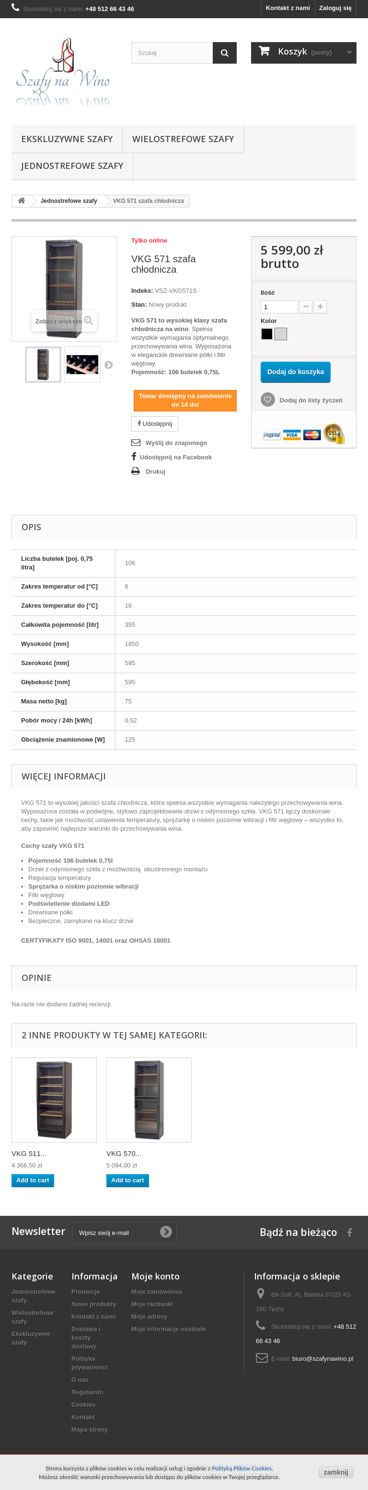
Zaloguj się (335, 7)
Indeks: (142, 290)
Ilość (268, 292)
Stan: (139, 304)
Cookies (83, 1404)
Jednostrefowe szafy (72, 165)
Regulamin (87, 1392)
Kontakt (82, 1417)
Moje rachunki (152, 1304)
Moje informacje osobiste (168, 1329)
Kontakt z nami (288, 7)
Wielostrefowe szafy (183, 139)
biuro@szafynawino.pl (322, 1358)
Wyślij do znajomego (176, 442)
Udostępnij (155, 423)
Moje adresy (149, 1316)
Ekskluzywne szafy (67, 139)
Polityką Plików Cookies (242, 1468)
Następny (108, 364)
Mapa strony (89, 1429)
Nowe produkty (93, 1304)
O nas (80, 1379)
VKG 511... (29, 1153)
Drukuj (155, 471)
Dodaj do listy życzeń (310, 400)
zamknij (336, 1472)
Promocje (85, 1291)
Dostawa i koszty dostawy (86, 1337)
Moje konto (155, 1276)
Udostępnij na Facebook (176, 457)
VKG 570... (123, 1153)
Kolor (270, 320)
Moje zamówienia (156, 1291)
